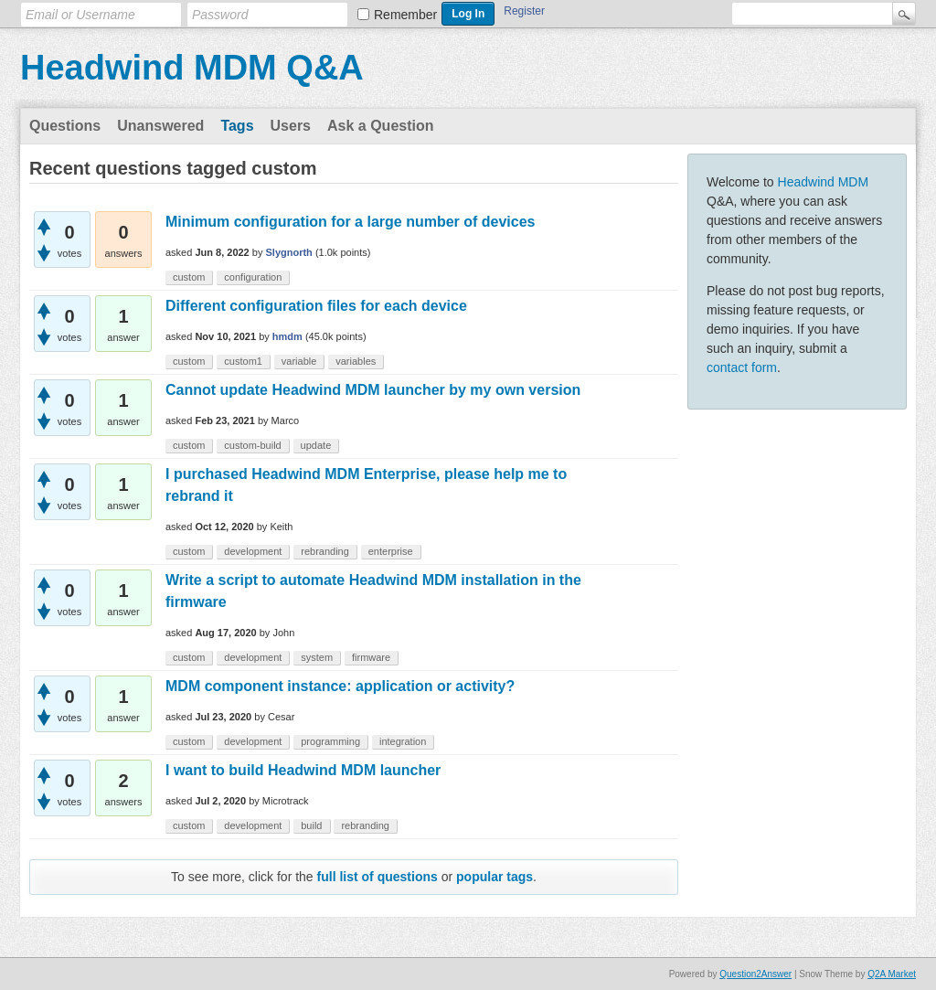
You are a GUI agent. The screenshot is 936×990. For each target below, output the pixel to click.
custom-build (252, 445)
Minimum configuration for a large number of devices (350, 221)
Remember (405, 14)
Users (291, 125)
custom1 (243, 361)
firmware (371, 657)
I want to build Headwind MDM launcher (303, 770)
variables (355, 361)
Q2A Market (891, 974)
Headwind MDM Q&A (192, 67)
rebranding (325, 551)
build (311, 825)
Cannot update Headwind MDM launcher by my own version (372, 390)
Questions (65, 125)
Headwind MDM (823, 182)
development (253, 551)
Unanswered (160, 125)
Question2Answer (755, 974)
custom (189, 276)
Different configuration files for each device (316, 306)
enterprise (390, 551)
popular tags (494, 876)
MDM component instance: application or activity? (340, 686)
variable (299, 361)
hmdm (287, 336)
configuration (253, 276)
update (316, 445)
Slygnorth (289, 252)
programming (330, 741)
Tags (236, 125)
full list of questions (377, 876)
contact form (742, 367)
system (317, 657)
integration (402, 741)
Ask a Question (380, 125)
